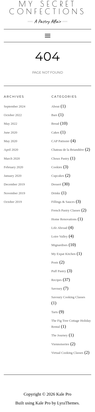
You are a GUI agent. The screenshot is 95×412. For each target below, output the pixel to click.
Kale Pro (63, 394)
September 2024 (14, 106)
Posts (54, 262)
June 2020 (10, 132)
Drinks (55, 193)
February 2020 (13, 167)
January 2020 (13, 176)
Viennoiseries (60, 344)
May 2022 (10, 123)
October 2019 (13, 202)
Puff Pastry (58, 271)
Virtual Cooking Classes (67, 353)
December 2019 (14, 184)
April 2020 (11, 149)
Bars (54, 115)
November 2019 (14, 193)
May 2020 (10, 141)
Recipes (56, 280)
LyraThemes (68, 403)
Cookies (56, 167)
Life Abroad (59, 228)
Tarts (54, 312)
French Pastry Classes (65, 210)
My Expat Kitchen (63, 254)
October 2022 (13, 115)
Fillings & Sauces (63, 202)
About (55, 106)
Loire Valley (59, 236)
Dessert (56, 184)
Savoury (56, 288)
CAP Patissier (60, 141)
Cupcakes (57, 176)
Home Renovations (64, 219)
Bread (55, 123)
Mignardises (59, 245)
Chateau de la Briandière (67, 149)
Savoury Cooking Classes (68, 297)
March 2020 (12, 158)
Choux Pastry (60, 158)
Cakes (55, 132)
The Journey (59, 335)
